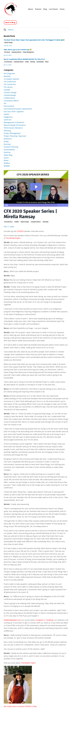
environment (9, 106)
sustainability (40, 61)
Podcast (38, 9)
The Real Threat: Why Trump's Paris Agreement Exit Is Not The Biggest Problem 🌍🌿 (34, 40)
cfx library (7, 52)
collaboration (9, 98)
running (7, 144)
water (46, 61)
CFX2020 (20, 231)
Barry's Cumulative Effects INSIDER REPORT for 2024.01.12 (24, 59)
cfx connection (8, 61)
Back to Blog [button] (10, 22)
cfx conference (8, 221)
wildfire (7, 163)
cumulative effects (36, 221)
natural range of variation (15, 125)
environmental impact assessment (18, 109)
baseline (7, 76)
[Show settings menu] (63, 205)
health (27, 61)
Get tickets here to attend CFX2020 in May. (21, 706)
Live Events (53, 9)
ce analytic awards (11, 79)
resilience (8, 138)
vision (6, 158)
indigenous (8, 117)
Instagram (40, 620)
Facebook (51, 620)
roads (6, 141)
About (30, 9)
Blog (45, 9)
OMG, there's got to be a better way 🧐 (18, 49)
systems (7, 152)
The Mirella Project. (14, 238)
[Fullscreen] (66, 205)
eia (5, 103)
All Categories (9, 73)
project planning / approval (15, 136)
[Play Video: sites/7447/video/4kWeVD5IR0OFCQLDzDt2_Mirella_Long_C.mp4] (36, 186)
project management (28, 52)
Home (62, 9)
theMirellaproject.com (13, 620)
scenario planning (11, 147)
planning (32, 61)
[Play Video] (5, 205)
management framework (14, 122)
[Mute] (59, 205)
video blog (45, 221)
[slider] (34, 205)
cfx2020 (16, 221)
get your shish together (14, 111)
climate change (25, 221)
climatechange (10, 95)
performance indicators (13, 128)
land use (7, 119)
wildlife (7, 166)
